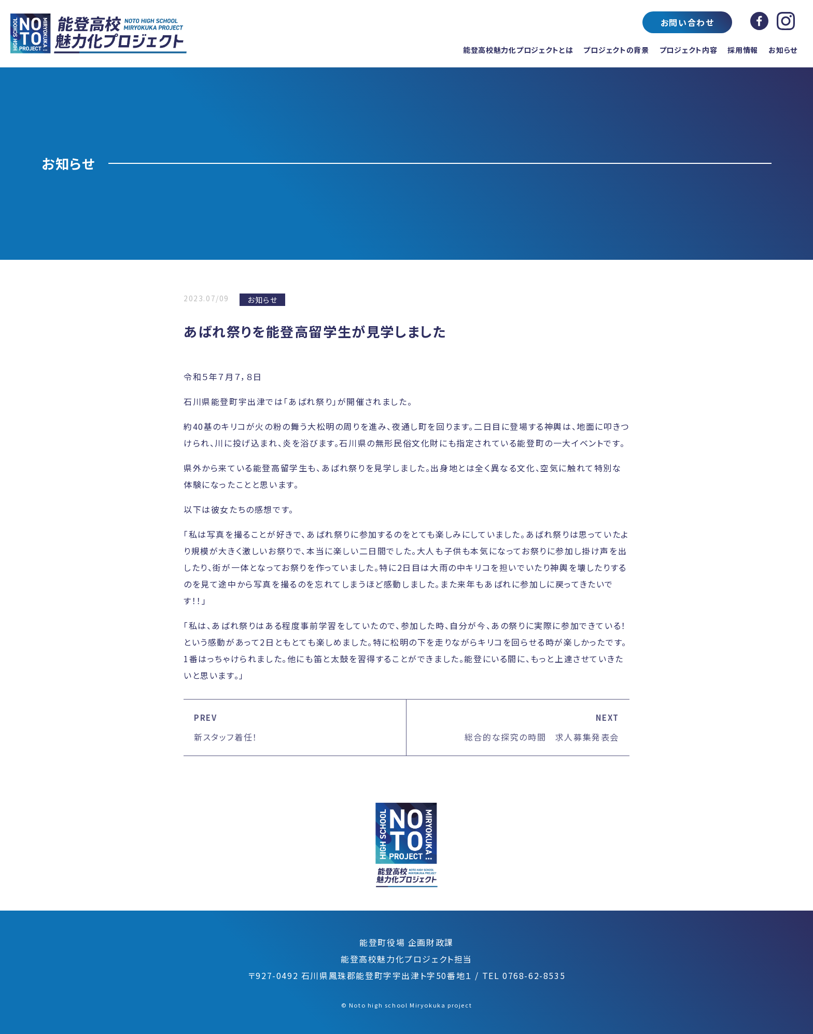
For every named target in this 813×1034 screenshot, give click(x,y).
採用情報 (742, 50)
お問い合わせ (687, 22)
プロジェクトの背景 (616, 50)
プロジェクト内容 (689, 50)
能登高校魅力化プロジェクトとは (518, 50)
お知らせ (782, 50)
